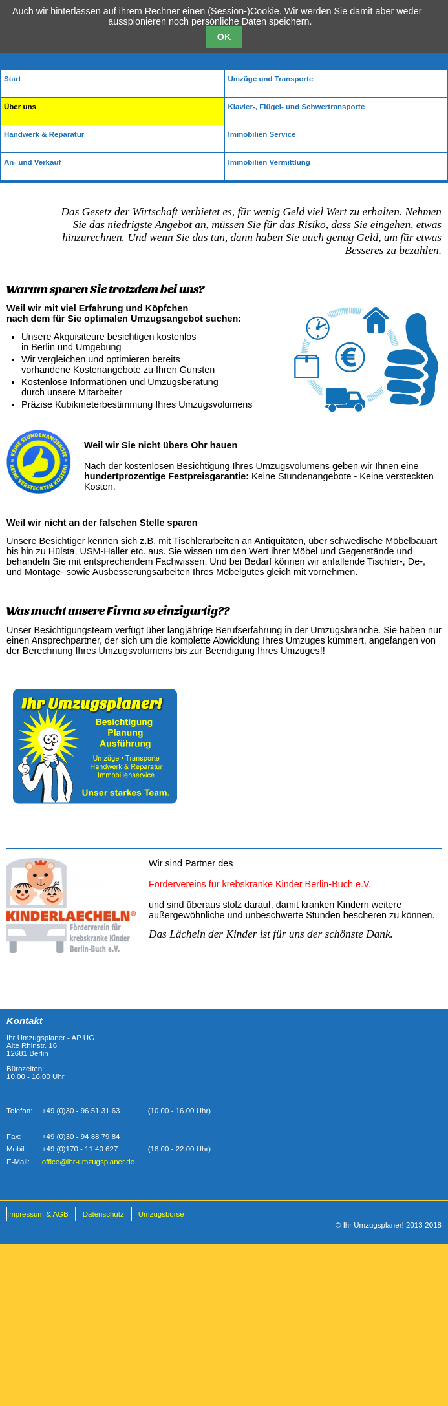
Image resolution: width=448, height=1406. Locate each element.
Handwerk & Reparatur (44, 134)
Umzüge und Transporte (271, 79)
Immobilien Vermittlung (269, 162)
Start (12, 79)
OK (224, 37)
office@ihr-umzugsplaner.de (88, 1162)
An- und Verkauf (32, 162)
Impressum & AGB (38, 1214)
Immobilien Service (262, 134)
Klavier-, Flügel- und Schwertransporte (296, 106)
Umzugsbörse (161, 1214)
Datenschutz (103, 1214)
